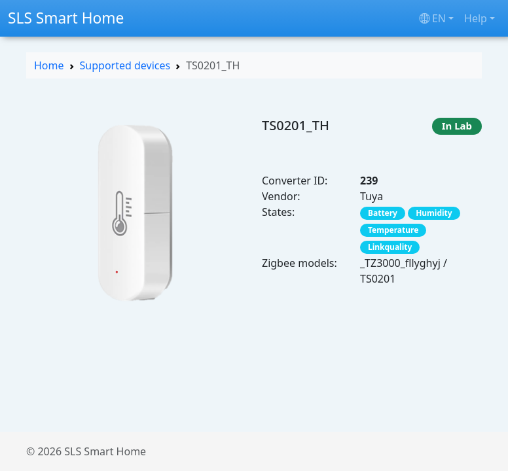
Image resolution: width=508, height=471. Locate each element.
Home (49, 65)
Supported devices (125, 65)
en (432, 18)
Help (475, 18)
